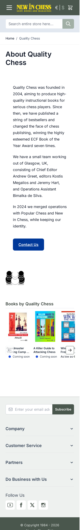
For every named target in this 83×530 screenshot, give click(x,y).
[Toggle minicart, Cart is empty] (70, 7)
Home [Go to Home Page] (10, 38)
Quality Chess (29, 38)
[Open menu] (9, 7)
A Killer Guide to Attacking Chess (44, 350)
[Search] (68, 24)
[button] (40, 429)
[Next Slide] (70, 350)
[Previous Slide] (10, 350)
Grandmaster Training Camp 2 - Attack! (17, 350)
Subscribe (63, 409)
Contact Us (28, 244)
